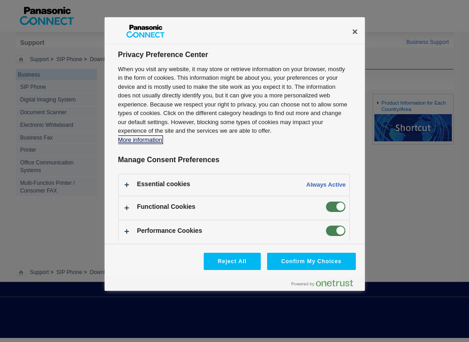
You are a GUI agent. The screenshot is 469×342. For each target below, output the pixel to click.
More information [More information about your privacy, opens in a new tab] (140, 139)
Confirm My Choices (311, 261)
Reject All (232, 261)
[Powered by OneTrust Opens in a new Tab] (326, 285)
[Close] (355, 32)
